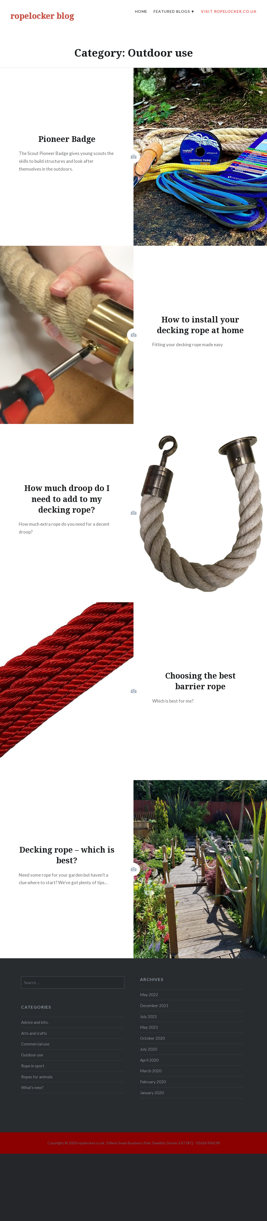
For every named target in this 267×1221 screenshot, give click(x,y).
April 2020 (149, 1060)
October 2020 (152, 1038)
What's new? (32, 1087)
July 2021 (148, 1016)
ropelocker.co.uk (91, 1143)
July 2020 (148, 1049)
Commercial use (35, 1044)
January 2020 (152, 1092)
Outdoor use (32, 1054)
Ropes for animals (37, 1076)
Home (141, 11)
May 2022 (149, 994)
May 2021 (149, 1027)
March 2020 (150, 1070)
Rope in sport (32, 1065)
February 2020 (153, 1081)
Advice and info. (34, 1022)
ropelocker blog (42, 15)
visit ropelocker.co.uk (229, 11)
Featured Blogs (172, 11)
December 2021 (154, 1005)
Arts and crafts (34, 1033)
